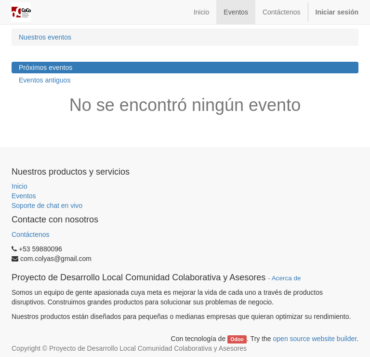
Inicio (19, 186)
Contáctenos (31, 234)
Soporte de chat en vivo (47, 205)
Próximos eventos (45, 67)
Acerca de (286, 278)
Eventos (24, 196)
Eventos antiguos (44, 80)
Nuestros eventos (45, 37)
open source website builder (315, 339)
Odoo (236, 339)
